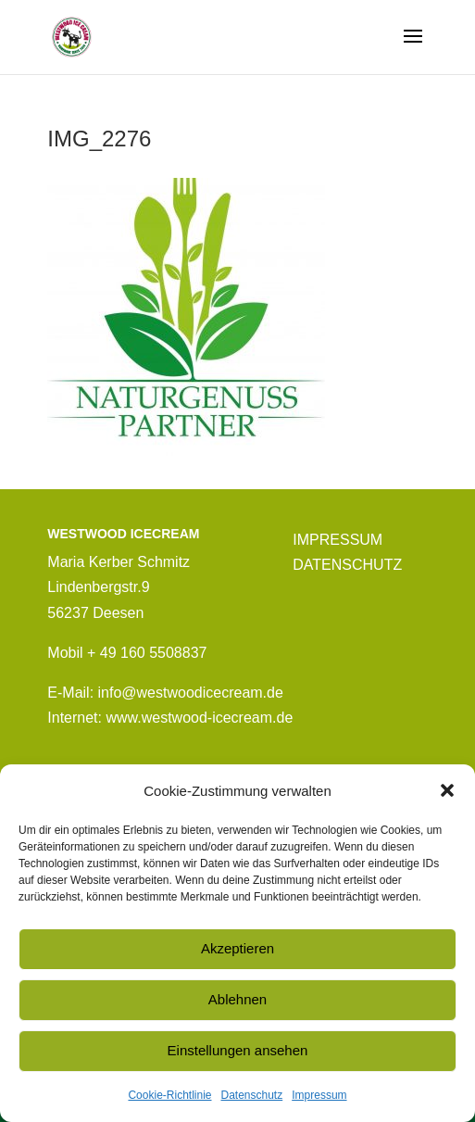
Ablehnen (237, 999)
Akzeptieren (237, 948)
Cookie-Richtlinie (169, 1095)
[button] (447, 790)
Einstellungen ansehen (238, 1050)
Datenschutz (252, 1095)
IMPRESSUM (337, 540)
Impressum (319, 1095)
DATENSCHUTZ (347, 565)
